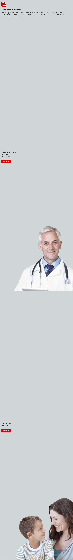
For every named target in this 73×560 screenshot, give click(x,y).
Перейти (6, 161)
